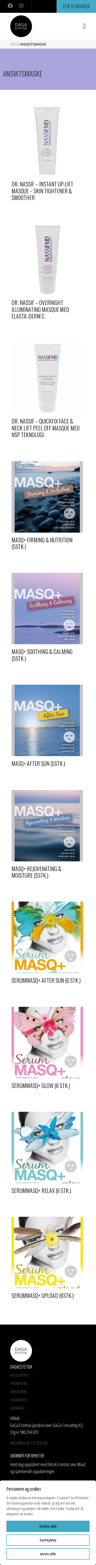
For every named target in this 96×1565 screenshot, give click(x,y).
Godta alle (48, 1526)
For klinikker (76, 6)
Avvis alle (48, 1553)
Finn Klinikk (18, 1391)
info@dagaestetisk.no (29, 1443)
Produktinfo (19, 1375)
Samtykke (48, 1540)
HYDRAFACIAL (18, 1383)
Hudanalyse (18, 1400)
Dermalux (17, 1408)
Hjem (13, 44)
